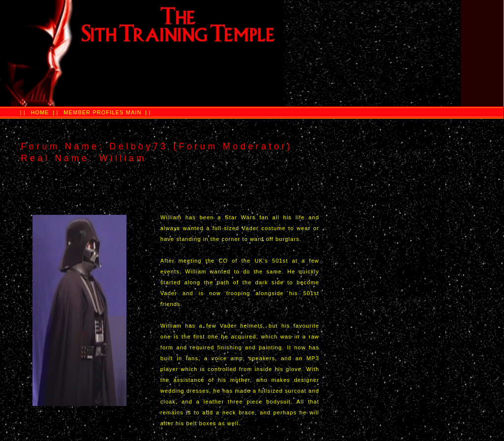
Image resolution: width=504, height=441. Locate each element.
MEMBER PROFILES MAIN (102, 112)
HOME (40, 112)
